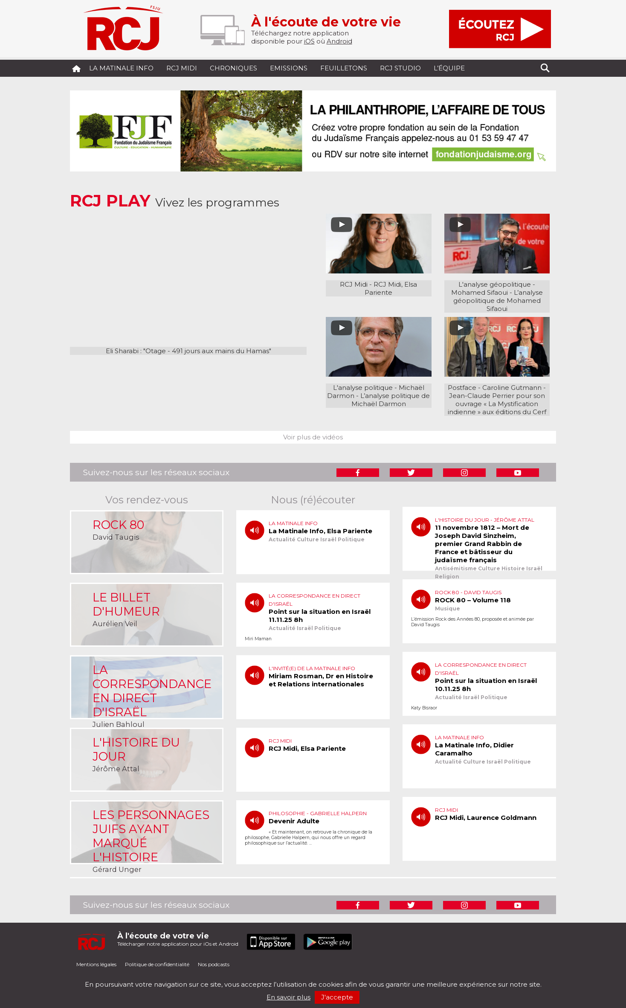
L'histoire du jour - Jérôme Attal (484, 520)
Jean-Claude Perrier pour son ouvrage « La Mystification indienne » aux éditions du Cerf (497, 404)
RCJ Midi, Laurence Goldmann (485, 817)
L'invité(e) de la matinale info (312, 668)
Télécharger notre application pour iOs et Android (177, 939)
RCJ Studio (400, 68)
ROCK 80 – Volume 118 (473, 600)
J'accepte (337, 997)
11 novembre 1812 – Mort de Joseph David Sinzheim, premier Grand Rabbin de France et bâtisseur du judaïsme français (482, 543)
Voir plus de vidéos (313, 437)
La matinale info (293, 523)
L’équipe (449, 68)
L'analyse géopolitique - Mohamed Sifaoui (493, 288)
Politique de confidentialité (157, 964)
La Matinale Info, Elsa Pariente (320, 531)
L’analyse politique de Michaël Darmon (390, 400)
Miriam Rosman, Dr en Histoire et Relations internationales (321, 680)
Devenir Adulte (294, 821)
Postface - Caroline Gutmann (495, 387)
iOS (309, 41)
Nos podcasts (213, 964)
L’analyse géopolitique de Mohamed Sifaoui (498, 300)
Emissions (288, 68)
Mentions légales (96, 964)
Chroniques (233, 68)
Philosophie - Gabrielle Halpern (318, 813)
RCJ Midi (354, 284)
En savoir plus (288, 997)
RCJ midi (181, 68)
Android (339, 41)
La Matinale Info (121, 68)
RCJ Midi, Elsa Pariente (391, 288)
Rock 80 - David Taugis (468, 592)
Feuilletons (343, 68)
